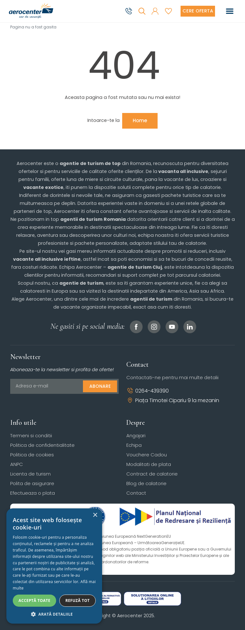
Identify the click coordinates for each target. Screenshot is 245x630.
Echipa (134, 445)
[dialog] (54, 566)
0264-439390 (147, 390)
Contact (136, 493)
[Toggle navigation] (229, 11)
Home (140, 120)
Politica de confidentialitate (42, 445)
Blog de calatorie (146, 483)
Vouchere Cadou (146, 454)
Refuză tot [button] (77, 600)
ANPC (16, 464)
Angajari (135, 435)
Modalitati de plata (148, 464)
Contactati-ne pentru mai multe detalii (172, 377)
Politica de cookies (32, 454)
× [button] (95, 515)
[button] (155, 11)
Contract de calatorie (152, 473)
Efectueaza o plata (32, 493)
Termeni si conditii (31, 435)
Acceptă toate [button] (34, 600)
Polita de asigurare (32, 483)
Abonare (100, 386)
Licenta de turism (30, 473)
